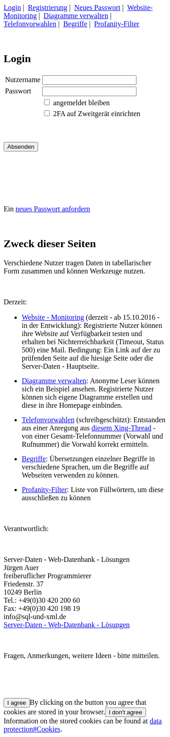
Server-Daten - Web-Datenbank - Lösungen (67, 625)
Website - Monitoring (53, 317)
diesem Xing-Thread (121, 428)
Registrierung (47, 7)
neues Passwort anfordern (52, 209)
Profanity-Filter (117, 24)
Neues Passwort (97, 7)
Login (12, 7)
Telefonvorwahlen (30, 24)
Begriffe (75, 24)
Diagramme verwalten (76, 16)
